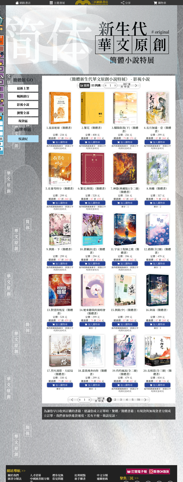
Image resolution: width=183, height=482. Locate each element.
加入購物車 (60, 142)
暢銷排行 (23, 96)
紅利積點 (80, 475)
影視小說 (23, 104)
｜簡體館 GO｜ (23, 80)
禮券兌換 (57, 475)
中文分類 (102, 475)
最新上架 (23, 88)
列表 (96, 85)
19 (138, 400)
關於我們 (13, 475)
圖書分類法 (15, 479)
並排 (84, 85)
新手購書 (80, 479)
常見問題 (57, 479)
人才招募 (35, 475)
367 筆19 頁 (126, 85)
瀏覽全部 (23, 112)
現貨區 (23, 121)
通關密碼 (102, 479)
